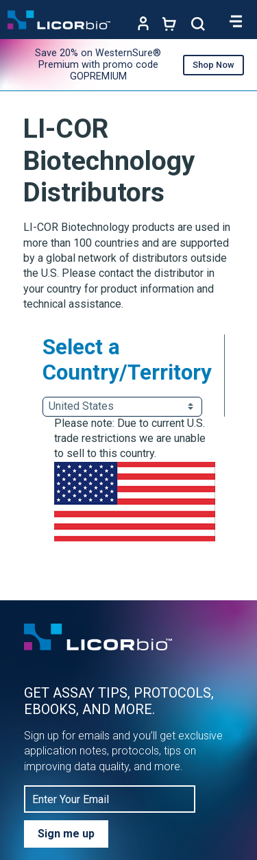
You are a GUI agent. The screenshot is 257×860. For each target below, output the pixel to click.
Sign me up (66, 833)
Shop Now (213, 65)
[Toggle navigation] (236, 21)
